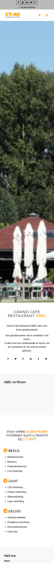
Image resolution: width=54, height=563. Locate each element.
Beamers (12, 462)
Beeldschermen (15, 457)
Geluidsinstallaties (16, 517)
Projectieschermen (16, 466)
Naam (7, 561)
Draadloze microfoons (18, 522)
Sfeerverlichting (15, 496)
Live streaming (14, 471)
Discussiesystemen (17, 527)
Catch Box (12, 531)
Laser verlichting (15, 501)
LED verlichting (15, 487)
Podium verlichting (16, 492)
